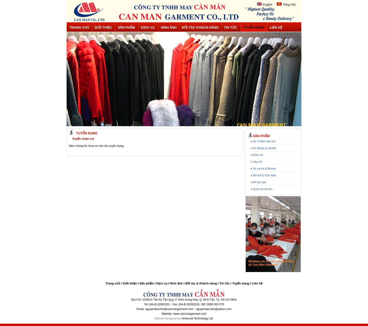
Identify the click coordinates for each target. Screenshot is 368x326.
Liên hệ (276, 27)
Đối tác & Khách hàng (201, 283)
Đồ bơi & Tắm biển (264, 175)
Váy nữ (257, 161)
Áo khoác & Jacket (264, 148)
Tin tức (230, 27)
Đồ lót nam (259, 182)
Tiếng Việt (286, 4)
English (264, 4)
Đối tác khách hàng (200, 27)
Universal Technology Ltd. (197, 318)
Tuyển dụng (253, 27)
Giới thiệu (103, 27)
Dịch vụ (148, 27)
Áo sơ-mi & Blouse (264, 168)
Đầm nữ (258, 155)
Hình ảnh (168, 27)
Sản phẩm (126, 27)
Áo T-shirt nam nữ (264, 141)
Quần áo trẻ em (262, 189)
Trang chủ (79, 27)
